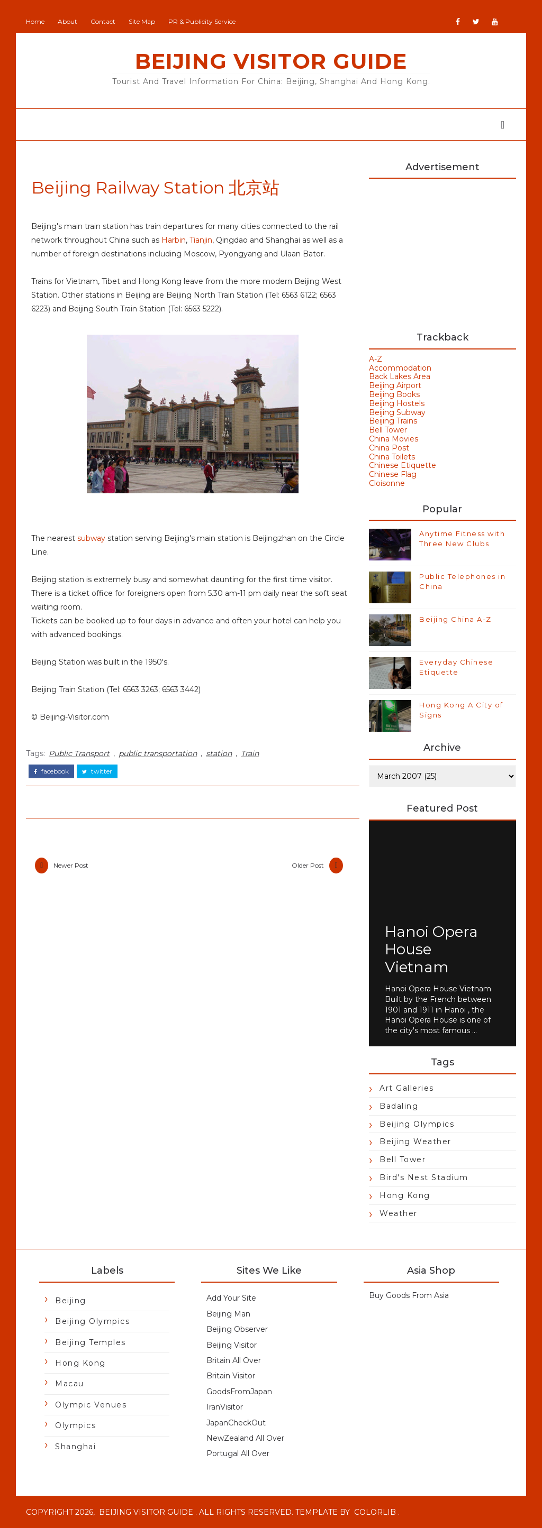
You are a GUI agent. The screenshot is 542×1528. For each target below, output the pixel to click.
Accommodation (400, 368)
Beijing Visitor (231, 1345)
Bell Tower (388, 430)
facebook (51, 771)
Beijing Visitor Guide (271, 61)
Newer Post (70, 865)
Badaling (399, 1106)
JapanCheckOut (236, 1423)
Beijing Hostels (396, 403)
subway (91, 538)
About (67, 21)
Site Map (142, 21)
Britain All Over (233, 1360)
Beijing (70, 1300)
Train (250, 753)
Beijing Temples (90, 1342)
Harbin (173, 240)
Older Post (308, 865)
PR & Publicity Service (202, 21)
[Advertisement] (442, 250)
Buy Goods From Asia (409, 1295)
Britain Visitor (230, 1375)
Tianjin (200, 240)
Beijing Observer (237, 1329)
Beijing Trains (393, 421)
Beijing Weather (415, 1141)
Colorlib (375, 1512)
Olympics (75, 1425)
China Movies (393, 439)
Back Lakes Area (399, 376)
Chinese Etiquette (402, 465)
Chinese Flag (393, 474)
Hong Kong (405, 1195)
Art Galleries (407, 1088)
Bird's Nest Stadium (424, 1177)
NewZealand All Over (245, 1438)
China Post (389, 448)
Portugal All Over (237, 1453)
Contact (103, 21)
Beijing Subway (397, 412)
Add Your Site (231, 1298)
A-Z (375, 359)
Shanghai (75, 1446)
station (219, 753)
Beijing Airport (395, 385)
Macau (69, 1383)
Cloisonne (387, 483)
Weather (399, 1213)
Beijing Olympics (417, 1124)
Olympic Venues (91, 1405)
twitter (97, 771)
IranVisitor (224, 1407)
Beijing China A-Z (455, 619)
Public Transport (79, 753)
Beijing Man (228, 1314)
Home (35, 21)
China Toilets (392, 457)
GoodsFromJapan (239, 1391)
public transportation (158, 753)
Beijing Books (394, 394)
